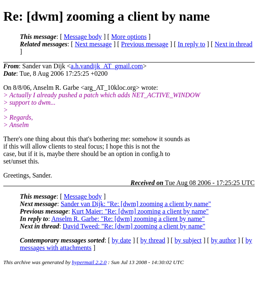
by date (121, 240)
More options (129, 36)
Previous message (144, 44)
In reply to (191, 44)
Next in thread (234, 44)
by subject (187, 240)
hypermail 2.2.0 (89, 262)
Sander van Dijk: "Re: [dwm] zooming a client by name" (136, 203)
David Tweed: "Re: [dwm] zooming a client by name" (134, 226)
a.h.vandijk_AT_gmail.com (107, 66)
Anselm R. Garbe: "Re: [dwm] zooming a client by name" (128, 218)
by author (223, 240)
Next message (93, 44)
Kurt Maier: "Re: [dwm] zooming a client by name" (140, 211)
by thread (153, 240)
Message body (83, 36)
